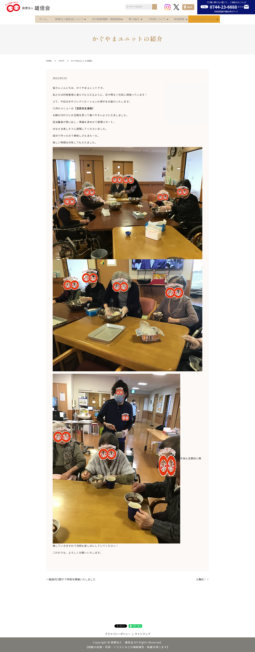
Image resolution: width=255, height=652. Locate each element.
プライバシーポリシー (118, 634)
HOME (49, 60)
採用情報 (183, 18)
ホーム (36, 18)
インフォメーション (210, 18)
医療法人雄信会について (65, 18)
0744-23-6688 (223, 7)
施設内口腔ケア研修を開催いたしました (72, 579)
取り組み (134, 18)
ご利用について (159, 18)
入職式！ (201, 579)
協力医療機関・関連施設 (104, 18)
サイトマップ (142, 634)
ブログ (61, 60)
